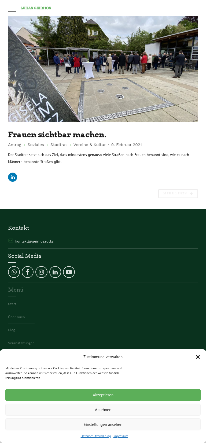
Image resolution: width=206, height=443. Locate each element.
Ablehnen (103, 409)
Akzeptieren (103, 394)
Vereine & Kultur (89, 145)
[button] (198, 357)
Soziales (36, 145)
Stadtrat (58, 145)
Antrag (14, 145)
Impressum (120, 436)
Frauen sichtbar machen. (59, 134)
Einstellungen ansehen (103, 424)
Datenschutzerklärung (96, 436)
